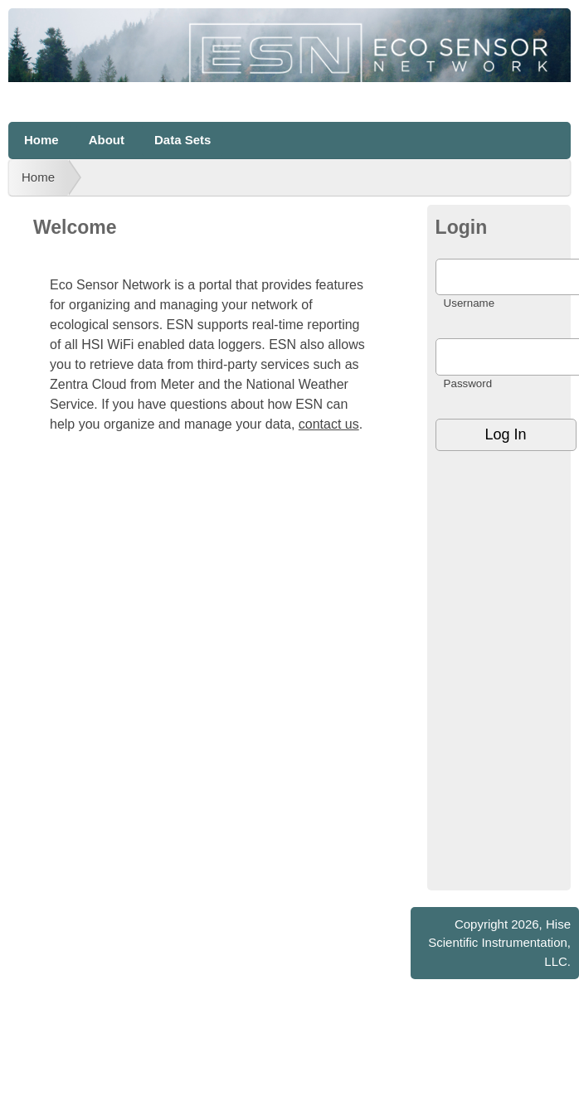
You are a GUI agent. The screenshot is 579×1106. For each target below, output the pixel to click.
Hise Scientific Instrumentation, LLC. (499, 942)
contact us (329, 424)
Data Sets (182, 140)
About (106, 140)
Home (41, 140)
